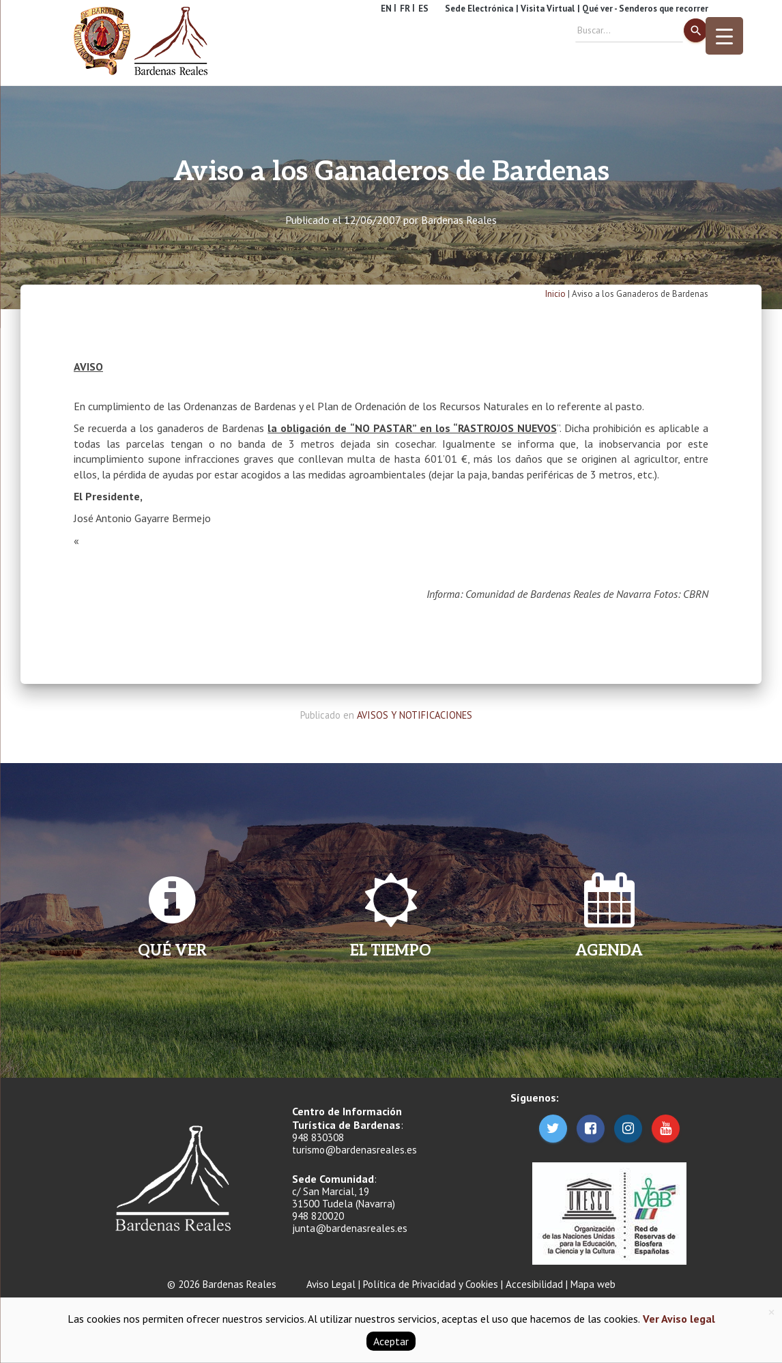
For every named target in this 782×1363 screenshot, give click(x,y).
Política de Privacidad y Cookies (430, 1284)
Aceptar (391, 1341)
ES (423, 8)
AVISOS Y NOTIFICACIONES (414, 714)
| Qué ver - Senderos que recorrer (642, 8)
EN (386, 8)
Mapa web (593, 1284)
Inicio (555, 294)
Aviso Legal (331, 1284)
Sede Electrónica (479, 8)
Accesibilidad (534, 1284)
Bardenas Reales (459, 220)
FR (405, 8)
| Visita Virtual (545, 8)
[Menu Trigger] (724, 36)
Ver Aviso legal (677, 1318)
